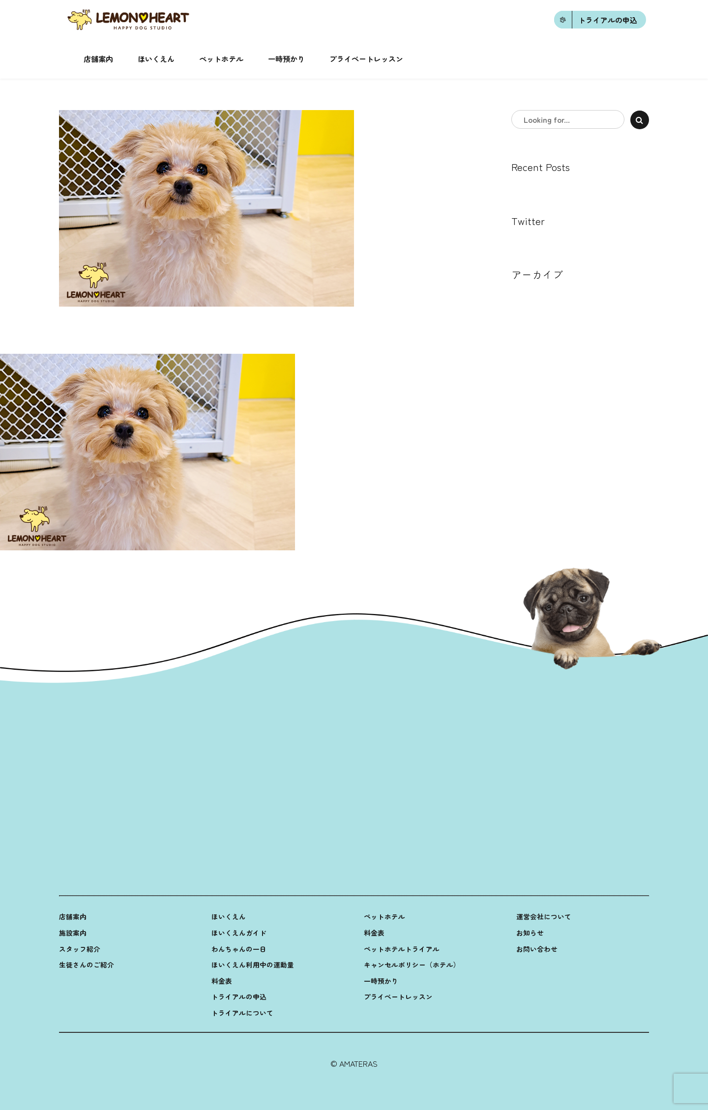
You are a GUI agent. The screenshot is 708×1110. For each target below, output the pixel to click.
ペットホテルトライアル (402, 949)
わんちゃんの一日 (238, 949)
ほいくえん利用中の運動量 (252, 964)
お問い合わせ (537, 949)
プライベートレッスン (366, 59)
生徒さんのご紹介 (86, 964)
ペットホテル (221, 59)
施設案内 (73, 933)
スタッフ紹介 (79, 949)
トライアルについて (242, 1013)
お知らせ (530, 933)
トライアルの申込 (238, 996)
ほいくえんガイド (238, 933)
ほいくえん (156, 59)
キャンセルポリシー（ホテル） (412, 964)
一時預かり (286, 59)
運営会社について (543, 916)
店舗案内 (98, 59)
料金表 (221, 981)
